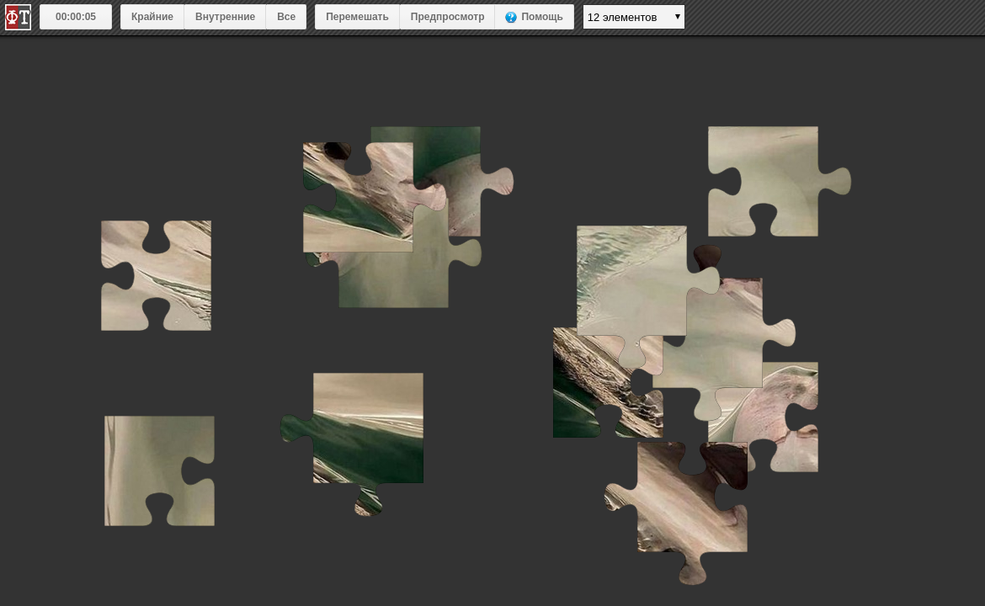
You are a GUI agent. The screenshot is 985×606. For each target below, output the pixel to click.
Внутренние (225, 17)
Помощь (541, 17)
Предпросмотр (448, 17)
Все (286, 17)
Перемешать (357, 17)
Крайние (152, 17)
